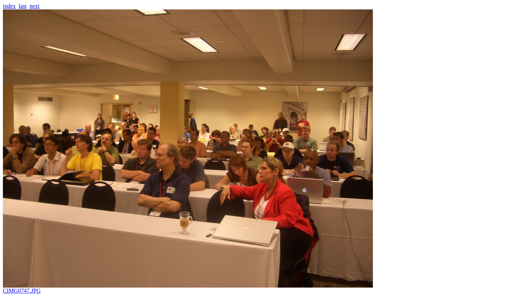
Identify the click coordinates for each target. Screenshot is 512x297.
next (35, 6)
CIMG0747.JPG (188, 288)
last (23, 6)
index (9, 6)
